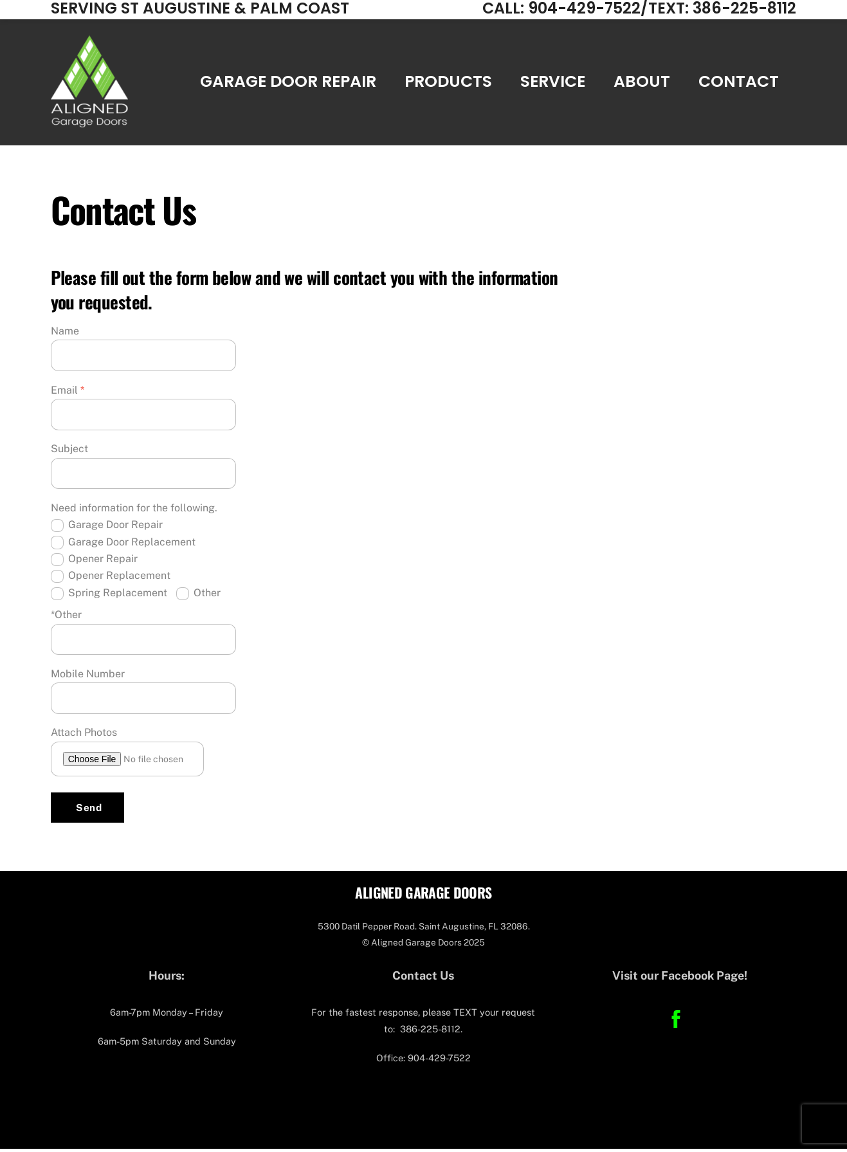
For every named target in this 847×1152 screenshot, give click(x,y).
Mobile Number (88, 677)
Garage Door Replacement (123, 546)
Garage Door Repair (288, 83)
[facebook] (678, 1021)
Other (198, 596)
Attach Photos (84, 736)
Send (89, 810)
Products (448, 83)
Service (552, 83)
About (642, 83)
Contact (738, 83)
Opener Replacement (110, 580)
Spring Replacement (109, 596)
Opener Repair (94, 562)
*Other (66, 618)
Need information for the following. (134, 511)
